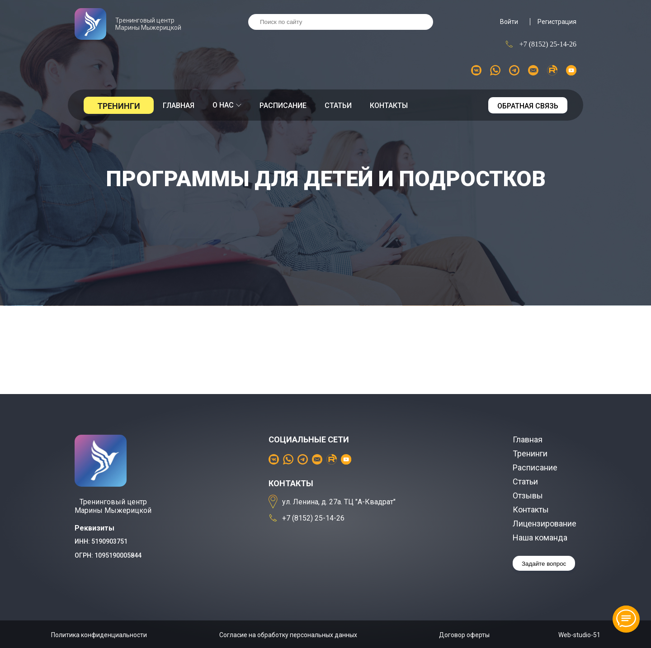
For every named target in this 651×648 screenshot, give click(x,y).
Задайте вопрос (544, 563)
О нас (226, 105)
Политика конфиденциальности (99, 635)
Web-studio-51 (579, 635)
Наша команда (540, 537)
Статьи (338, 105)
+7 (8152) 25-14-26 (540, 44)
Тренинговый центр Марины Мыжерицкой (128, 24)
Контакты (389, 105)
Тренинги (118, 106)
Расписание (283, 105)
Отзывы (528, 495)
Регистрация (557, 21)
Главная (178, 105)
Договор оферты (464, 635)
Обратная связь (527, 106)
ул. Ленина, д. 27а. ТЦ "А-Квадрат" (332, 502)
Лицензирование (544, 523)
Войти (509, 21)
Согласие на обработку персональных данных (288, 635)
